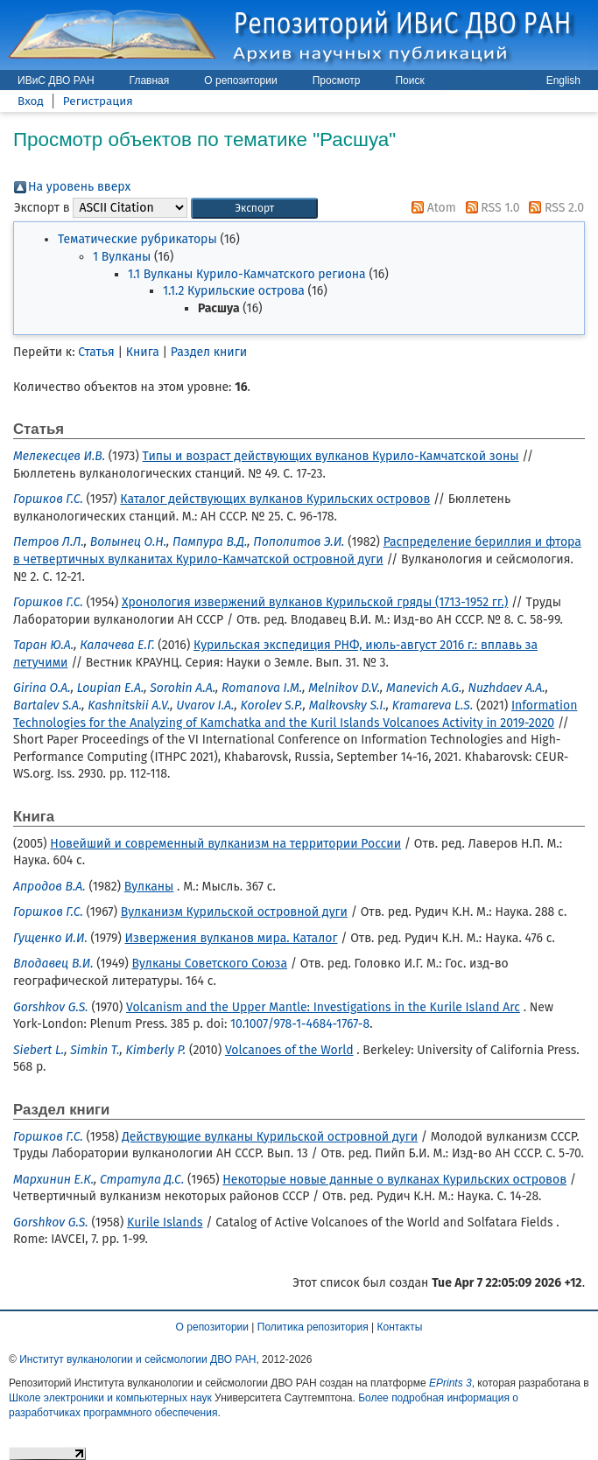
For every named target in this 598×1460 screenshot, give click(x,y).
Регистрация (98, 101)
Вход (31, 101)
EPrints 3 (450, 1383)
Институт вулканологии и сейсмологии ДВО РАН (137, 1359)
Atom (430, 207)
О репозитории (240, 80)
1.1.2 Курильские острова (234, 290)
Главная (150, 80)
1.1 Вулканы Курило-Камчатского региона (247, 274)
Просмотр (337, 80)
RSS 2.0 (553, 207)
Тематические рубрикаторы (137, 239)
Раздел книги (209, 352)
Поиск (409, 80)
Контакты (400, 1327)
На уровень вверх (79, 186)
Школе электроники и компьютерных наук (110, 1398)
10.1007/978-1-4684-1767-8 (299, 1023)
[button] (254, 209)
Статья (96, 352)
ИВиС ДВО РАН (56, 80)
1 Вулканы (122, 256)
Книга (142, 352)
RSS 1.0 (490, 207)
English (563, 80)
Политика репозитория (313, 1327)
